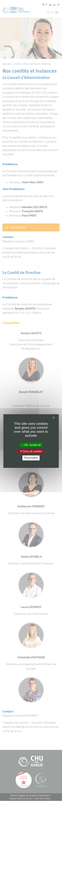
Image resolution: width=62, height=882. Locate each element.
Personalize (31, 458)
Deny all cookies (31, 451)
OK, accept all (31, 444)
